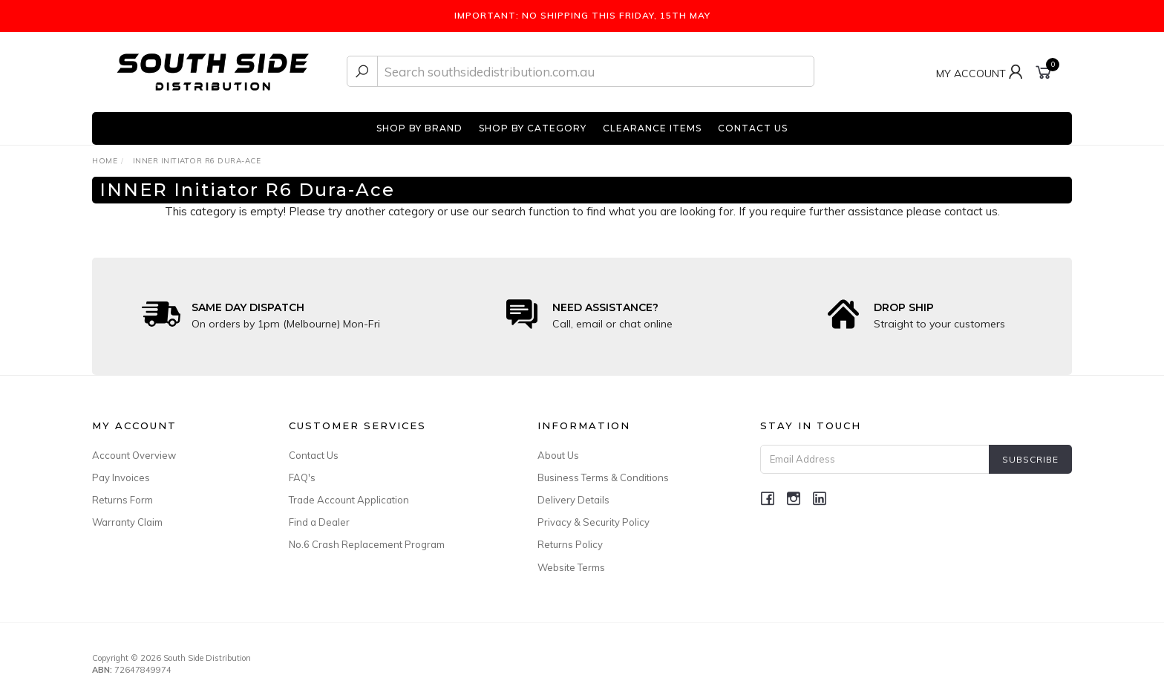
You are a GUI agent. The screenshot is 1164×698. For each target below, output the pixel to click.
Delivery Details (573, 500)
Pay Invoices (121, 477)
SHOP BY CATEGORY (532, 128)
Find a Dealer (319, 522)
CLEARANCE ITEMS (652, 128)
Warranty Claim (127, 522)
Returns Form (122, 500)
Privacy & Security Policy (593, 522)
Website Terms (571, 567)
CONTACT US (753, 128)
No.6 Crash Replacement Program (367, 544)
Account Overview (134, 455)
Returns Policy (570, 544)
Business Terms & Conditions (603, 477)
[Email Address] (875, 459)
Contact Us (314, 455)
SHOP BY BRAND (419, 128)
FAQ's (302, 477)
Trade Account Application (349, 500)
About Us (558, 455)
